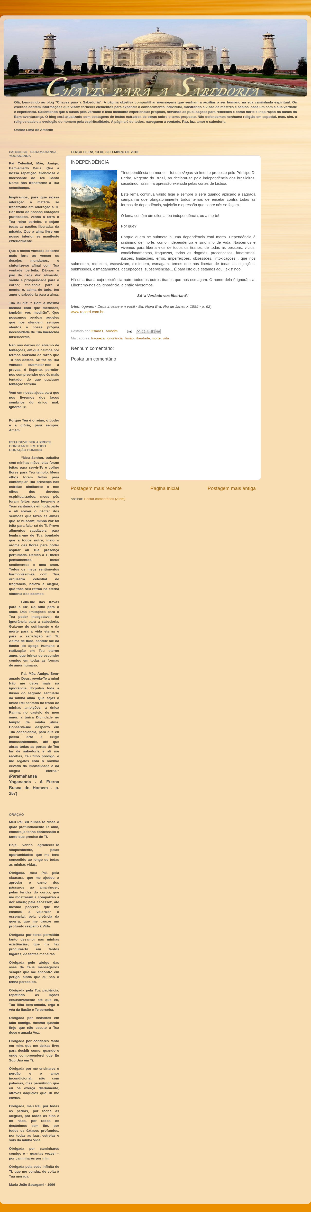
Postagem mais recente (96, 488)
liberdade (142, 338)
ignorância (115, 338)
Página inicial (164, 488)
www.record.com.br (87, 312)
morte (156, 338)
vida (166, 338)
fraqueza (98, 338)
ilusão (129, 338)
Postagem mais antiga (232, 488)
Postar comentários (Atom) (105, 499)
